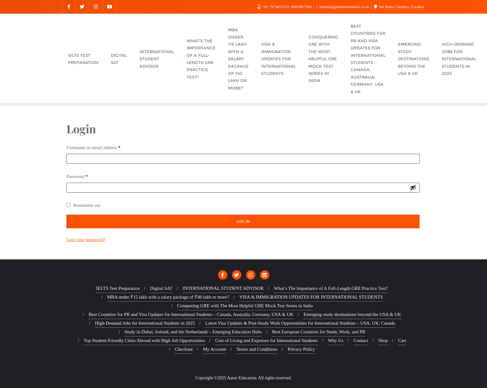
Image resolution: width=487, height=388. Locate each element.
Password (78, 175)
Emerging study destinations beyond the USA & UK (352, 314)
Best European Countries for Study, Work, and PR (318, 331)
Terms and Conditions (256, 349)
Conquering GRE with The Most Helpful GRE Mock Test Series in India (245, 305)
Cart (402, 340)
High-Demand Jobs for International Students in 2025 (145, 323)
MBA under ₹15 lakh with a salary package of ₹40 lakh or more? (168, 296)
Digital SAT (161, 288)
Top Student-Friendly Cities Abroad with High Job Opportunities (144, 340)
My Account (214, 349)
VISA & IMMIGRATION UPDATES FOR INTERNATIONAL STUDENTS (311, 296)
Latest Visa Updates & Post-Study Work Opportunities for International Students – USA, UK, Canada (300, 323)
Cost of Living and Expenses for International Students (266, 340)
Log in (243, 221)
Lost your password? (85, 239)
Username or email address (94, 146)
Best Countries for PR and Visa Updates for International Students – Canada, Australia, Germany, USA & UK (191, 314)
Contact (360, 340)
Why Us (336, 340)
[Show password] (413, 187)
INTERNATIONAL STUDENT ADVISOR (223, 288)
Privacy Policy (301, 349)
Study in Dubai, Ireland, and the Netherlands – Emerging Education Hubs (193, 331)
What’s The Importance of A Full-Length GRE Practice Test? (331, 288)
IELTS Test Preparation (118, 288)
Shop (383, 340)
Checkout (184, 349)
